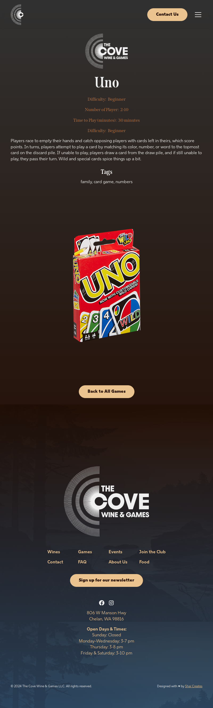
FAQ (82, 562)
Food (144, 562)
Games (85, 552)
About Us (118, 562)
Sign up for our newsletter (106, 580)
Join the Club (152, 552)
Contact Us (167, 15)
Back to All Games (107, 392)
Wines (53, 552)
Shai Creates (193, 686)
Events (115, 552)
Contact (55, 562)
